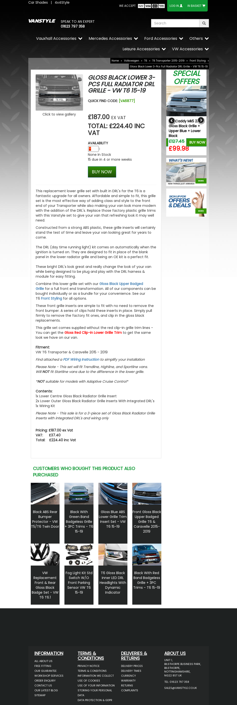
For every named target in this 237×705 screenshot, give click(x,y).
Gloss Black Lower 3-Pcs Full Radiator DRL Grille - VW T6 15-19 (169, 66)
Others (196, 38)
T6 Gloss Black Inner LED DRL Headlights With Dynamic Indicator (113, 582)
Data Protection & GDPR (95, 700)
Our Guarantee (45, 671)
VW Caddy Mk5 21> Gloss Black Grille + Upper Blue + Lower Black (185, 128)
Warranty (128, 681)
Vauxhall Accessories (56, 38)
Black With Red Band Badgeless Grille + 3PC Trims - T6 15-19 (146, 580)
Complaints (129, 690)
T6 (145, 61)
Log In (174, 6)
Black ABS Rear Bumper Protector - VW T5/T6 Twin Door (45, 519)
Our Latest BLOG (46, 690)
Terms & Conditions (92, 671)
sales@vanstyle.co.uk (180, 688)
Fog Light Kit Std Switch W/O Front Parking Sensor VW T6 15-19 (79, 582)
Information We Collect (96, 676)
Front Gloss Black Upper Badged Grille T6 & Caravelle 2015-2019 (147, 521)
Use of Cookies (89, 681)
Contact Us (43, 685)
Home (115, 61)
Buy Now (197, 142)
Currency (128, 676)
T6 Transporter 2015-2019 (168, 61)
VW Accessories (187, 49)
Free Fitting (42, 666)
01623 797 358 (73, 26)
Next (201, 120)
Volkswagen (131, 61)
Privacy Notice (89, 666)
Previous (171, 120)
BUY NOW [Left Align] (102, 172)
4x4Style (62, 2)
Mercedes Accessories (110, 38)
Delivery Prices (132, 666)
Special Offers (186, 77)
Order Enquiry (45, 681)
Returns (127, 685)
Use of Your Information (96, 685)
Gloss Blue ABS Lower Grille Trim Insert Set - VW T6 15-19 (113, 519)
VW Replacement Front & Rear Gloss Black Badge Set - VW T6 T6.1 (45, 585)
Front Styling (198, 61)
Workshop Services (48, 676)
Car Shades (38, 2)
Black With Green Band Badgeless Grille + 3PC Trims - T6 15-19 (79, 521)
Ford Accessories (160, 38)
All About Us (43, 661)
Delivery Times (131, 671)
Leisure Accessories (141, 49)
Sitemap (39, 695)
